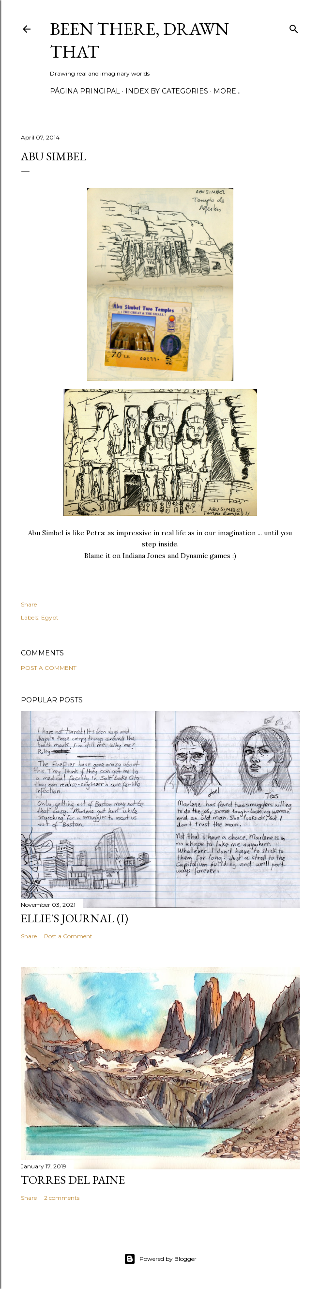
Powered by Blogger (160, 1259)
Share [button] (29, 604)
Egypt (50, 617)
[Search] (294, 26)
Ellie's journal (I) (74, 918)
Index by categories (166, 91)
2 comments (61, 1197)
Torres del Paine (73, 1179)
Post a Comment (48, 667)
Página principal (85, 91)
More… (227, 91)
